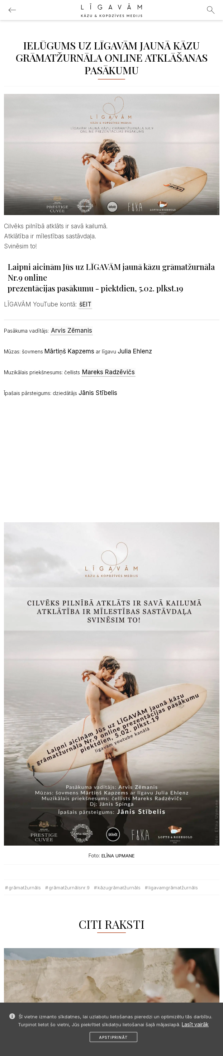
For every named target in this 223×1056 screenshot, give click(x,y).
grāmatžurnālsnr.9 (69, 887)
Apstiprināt (113, 1037)
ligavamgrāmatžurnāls (173, 887)
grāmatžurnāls (25, 887)
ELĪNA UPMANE (117, 855)
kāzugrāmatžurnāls (119, 887)
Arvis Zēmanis (71, 330)
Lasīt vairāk (195, 1024)
